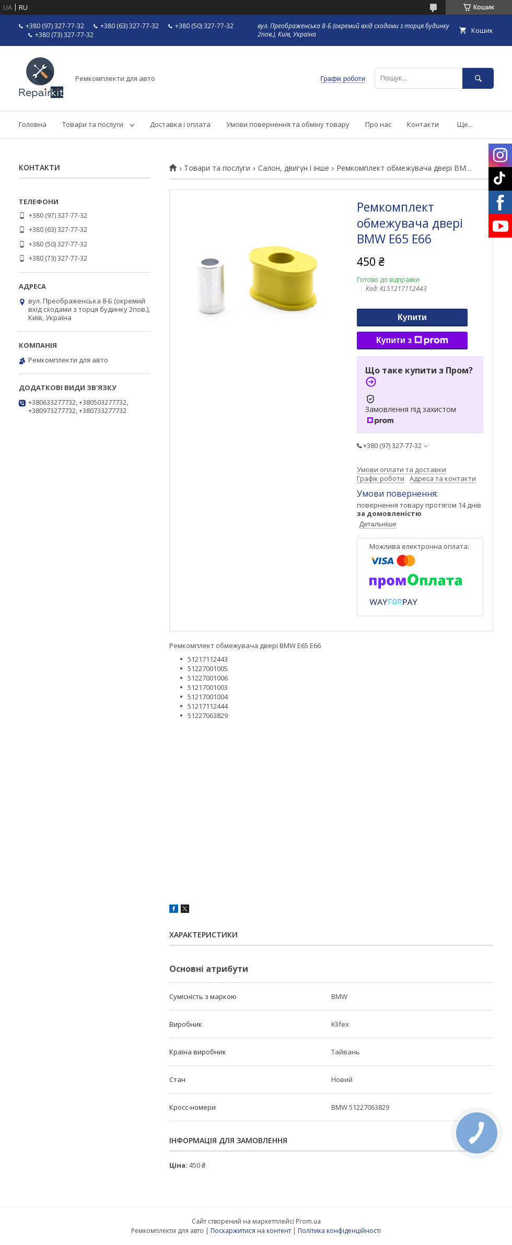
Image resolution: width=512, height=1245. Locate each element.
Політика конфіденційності (339, 1230)
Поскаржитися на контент (251, 1230)
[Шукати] (478, 78)
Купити (412, 317)
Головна (32, 124)
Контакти (423, 124)
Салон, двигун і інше (293, 168)
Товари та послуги (92, 124)
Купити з (412, 340)
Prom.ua (308, 1221)
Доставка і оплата (180, 124)
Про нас (378, 124)
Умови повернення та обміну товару (288, 124)
